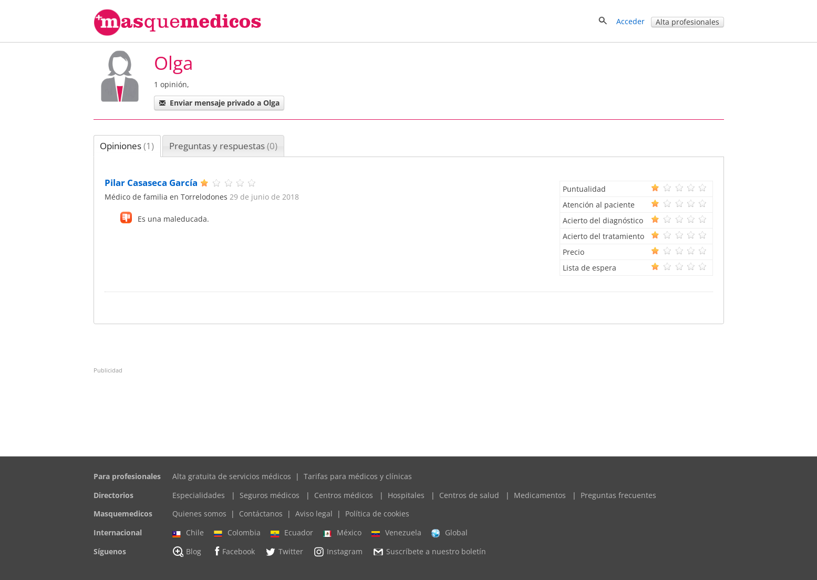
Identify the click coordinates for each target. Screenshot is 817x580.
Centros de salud (469, 495)
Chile (188, 532)
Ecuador (292, 532)
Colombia (237, 532)
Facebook (233, 551)
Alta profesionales (687, 22)
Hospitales (406, 495)
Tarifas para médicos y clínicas (358, 476)
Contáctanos (261, 514)
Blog (186, 551)
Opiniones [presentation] (127, 146)
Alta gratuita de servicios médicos (231, 476)
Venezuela (396, 532)
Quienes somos (199, 514)
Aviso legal (314, 514)
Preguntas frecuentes (618, 495)
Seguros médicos (269, 495)
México (342, 532)
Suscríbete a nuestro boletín (429, 551)
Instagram (338, 551)
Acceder (630, 21)
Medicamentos (540, 495)
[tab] (127, 146)
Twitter (284, 551)
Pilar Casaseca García (151, 183)
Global (449, 532)
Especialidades (198, 495)
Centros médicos (343, 495)
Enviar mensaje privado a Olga (219, 103)
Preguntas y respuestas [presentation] (223, 146)
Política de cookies (377, 514)
